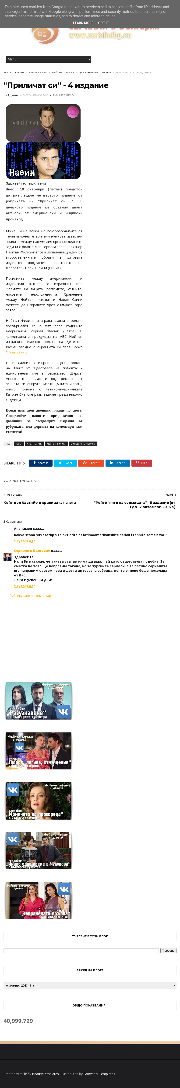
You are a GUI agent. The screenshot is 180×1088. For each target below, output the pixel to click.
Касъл (19, 72)
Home (7, 72)
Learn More (83, 23)
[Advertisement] (90, 637)
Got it (103, 23)
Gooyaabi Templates (99, 1074)
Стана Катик (16, 352)
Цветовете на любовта (95, 72)
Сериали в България (32, 550)
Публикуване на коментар (30, 595)
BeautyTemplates (45, 1074)
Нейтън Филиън (63, 72)
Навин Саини (37, 72)
